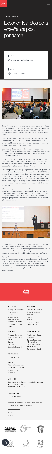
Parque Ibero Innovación (16, 367)
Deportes (11, 344)
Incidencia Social (13, 357)
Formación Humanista (15, 335)
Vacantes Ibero (13, 312)
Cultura (10, 342)
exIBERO (10, 362)
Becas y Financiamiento (16, 309)
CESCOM (11, 315)
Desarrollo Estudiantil (15, 347)
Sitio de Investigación (34, 312)
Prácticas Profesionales (16, 365)
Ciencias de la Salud (34, 349)
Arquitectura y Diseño (34, 335)
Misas (10, 327)
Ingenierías (30, 337)
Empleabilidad (12, 360)
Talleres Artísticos (33, 322)
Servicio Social (13, 317)
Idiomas (29, 320)
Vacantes (10, 412)
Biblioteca (30, 315)
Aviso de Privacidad (14, 409)
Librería (29, 317)
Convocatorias (32, 325)
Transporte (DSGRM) (15, 324)
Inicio (8, 17)
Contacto (10, 415)
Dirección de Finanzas (34, 309)
